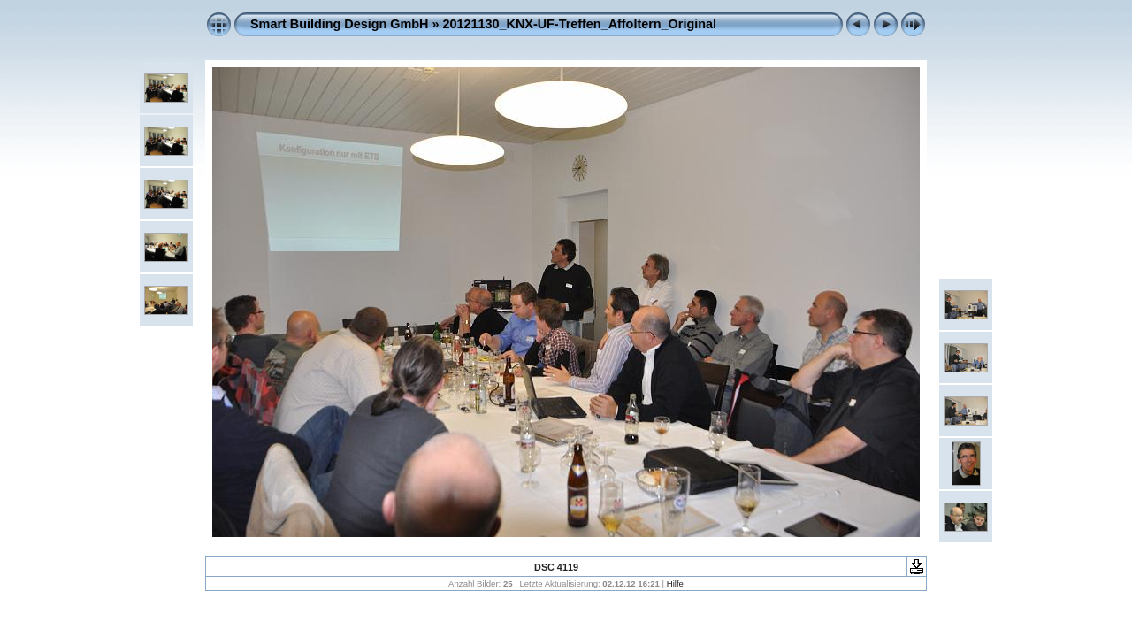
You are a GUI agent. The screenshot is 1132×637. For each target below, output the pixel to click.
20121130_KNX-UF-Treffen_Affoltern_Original (579, 24)
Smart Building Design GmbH (339, 24)
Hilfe (675, 583)
